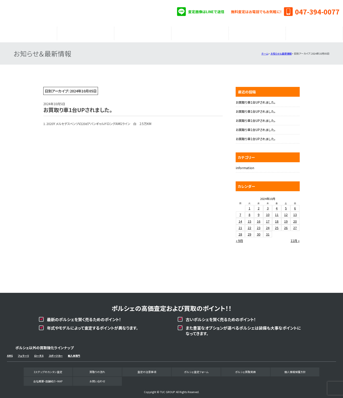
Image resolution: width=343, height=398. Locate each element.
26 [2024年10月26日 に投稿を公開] (286, 225)
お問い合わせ (97, 379)
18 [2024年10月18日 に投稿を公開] (277, 219)
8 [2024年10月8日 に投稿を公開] (249, 212)
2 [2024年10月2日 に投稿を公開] (259, 206)
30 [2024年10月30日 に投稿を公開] (258, 232)
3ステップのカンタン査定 (28, 32)
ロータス (39, 353)
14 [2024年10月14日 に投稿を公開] (240, 219)
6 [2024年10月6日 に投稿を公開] (295, 206)
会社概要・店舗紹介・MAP (314, 32)
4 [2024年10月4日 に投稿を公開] (277, 206)
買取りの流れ (85, 32)
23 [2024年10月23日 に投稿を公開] (258, 225)
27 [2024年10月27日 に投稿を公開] (295, 225)
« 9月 (239, 238)
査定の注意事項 (142, 32)
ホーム (264, 51)
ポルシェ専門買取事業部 (53, 13)
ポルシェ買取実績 (257, 32)
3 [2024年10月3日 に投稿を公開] (268, 206)
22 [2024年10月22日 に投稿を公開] (249, 225)
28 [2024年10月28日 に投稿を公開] (240, 232)
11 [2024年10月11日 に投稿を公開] (277, 212)
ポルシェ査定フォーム (200, 32)
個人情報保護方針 (295, 369)
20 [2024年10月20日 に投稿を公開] (295, 219)
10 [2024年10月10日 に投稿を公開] (268, 212)
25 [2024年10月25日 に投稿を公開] (277, 225)
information (245, 165)
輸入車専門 (74, 353)
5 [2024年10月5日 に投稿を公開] (286, 206)
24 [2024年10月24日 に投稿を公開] (268, 225)
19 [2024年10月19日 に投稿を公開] (286, 219)
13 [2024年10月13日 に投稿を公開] (295, 212)
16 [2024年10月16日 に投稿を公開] (258, 219)
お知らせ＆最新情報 (281, 51)
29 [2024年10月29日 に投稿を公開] (249, 232)
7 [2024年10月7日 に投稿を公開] (240, 212)
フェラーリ (23, 353)
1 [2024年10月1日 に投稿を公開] (249, 206)
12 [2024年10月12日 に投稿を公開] (286, 212)
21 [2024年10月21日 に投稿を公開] (240, 225)
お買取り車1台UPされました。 (256, 100)
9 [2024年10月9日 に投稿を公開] (259, 212)
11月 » (295, 238)
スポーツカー (56, 353)
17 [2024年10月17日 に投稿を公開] (268, 219)
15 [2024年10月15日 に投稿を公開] (249, 219)
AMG (10, 353)
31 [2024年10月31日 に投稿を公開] (268, 232)
